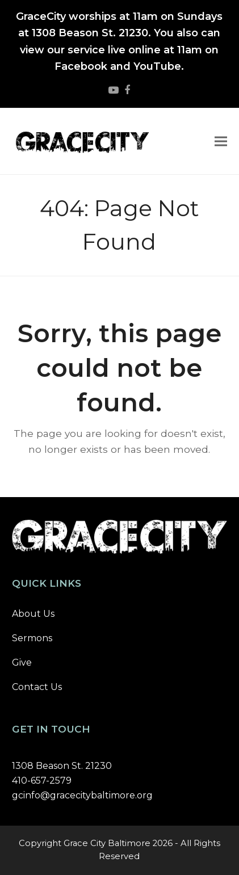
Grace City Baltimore (107, 843)
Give (22, 662)
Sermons (32, 638)
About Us (33, 613)
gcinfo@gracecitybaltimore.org (82, 795)
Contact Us (37, 687)
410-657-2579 (42, 780)
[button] (221, 141)
